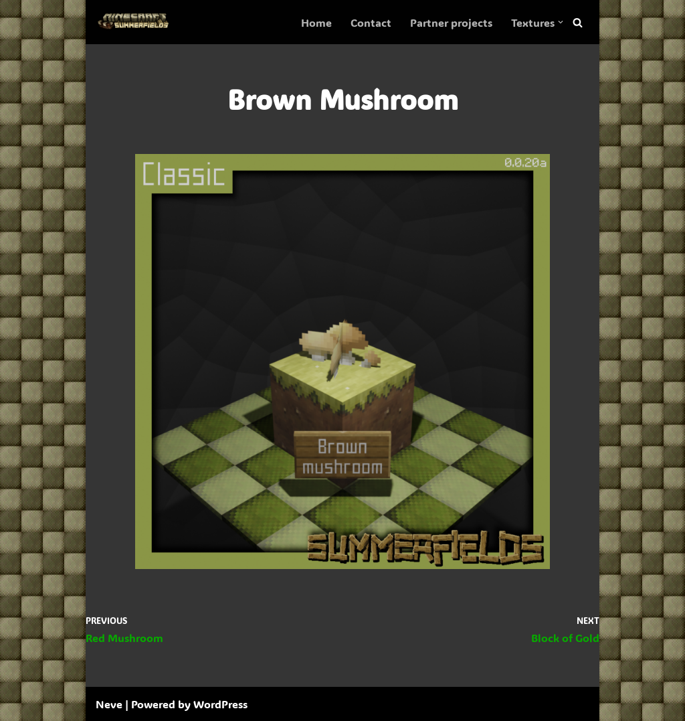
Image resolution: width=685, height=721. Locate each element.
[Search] (578, 22)
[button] (560, 22)
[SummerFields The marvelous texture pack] (136, 22)
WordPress (220, 704)
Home (316, 22)
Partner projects (451, 22)
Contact (371, 22)
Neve (109, 704)
